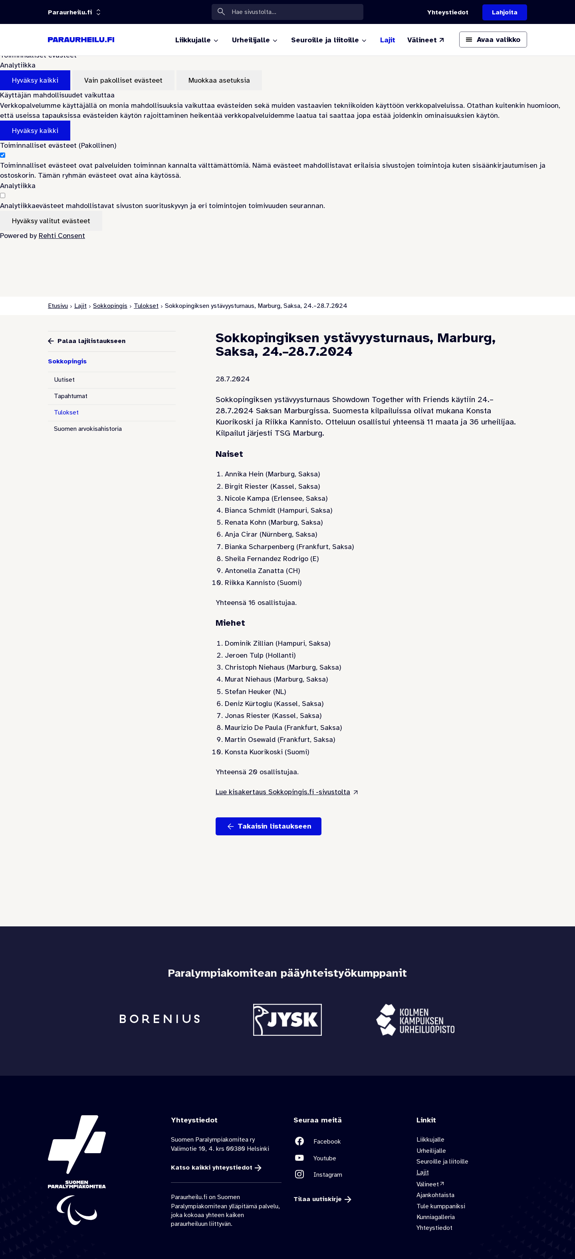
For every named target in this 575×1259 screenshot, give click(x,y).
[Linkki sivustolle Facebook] (348, 1142)
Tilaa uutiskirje (317, 1199)
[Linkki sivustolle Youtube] (348, 1158)
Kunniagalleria (435, 1217)
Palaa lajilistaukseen (91, 341)
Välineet (427, 1184)
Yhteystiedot (434, 1228)
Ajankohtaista (435, 1196)
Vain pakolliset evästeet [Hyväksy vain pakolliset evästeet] (123, 80)
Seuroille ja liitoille (442, 1162)
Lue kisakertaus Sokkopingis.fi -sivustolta (283, 791)
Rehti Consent (62, 235)
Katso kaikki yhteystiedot (211, 1168)
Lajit (80, 306)
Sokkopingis (110, 306)
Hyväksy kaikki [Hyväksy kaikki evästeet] (35, 80)
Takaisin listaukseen (274, 826)
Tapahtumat (70, 396)
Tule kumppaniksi (440, 1206)
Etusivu (58, 306)
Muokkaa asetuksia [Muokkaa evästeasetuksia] (219, 80)
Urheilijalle (431, 1151)
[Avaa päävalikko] (493, 40)
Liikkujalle (430, 1140)
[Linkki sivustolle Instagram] (348, 1174)
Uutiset (64, 380)
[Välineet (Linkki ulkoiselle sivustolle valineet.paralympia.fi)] (426, 40)
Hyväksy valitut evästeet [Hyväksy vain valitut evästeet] (51, 220)
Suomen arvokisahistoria (88, 429)
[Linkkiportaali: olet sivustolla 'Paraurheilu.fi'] (70, 12)
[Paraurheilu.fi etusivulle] (81, 40)
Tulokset (146, 306)
